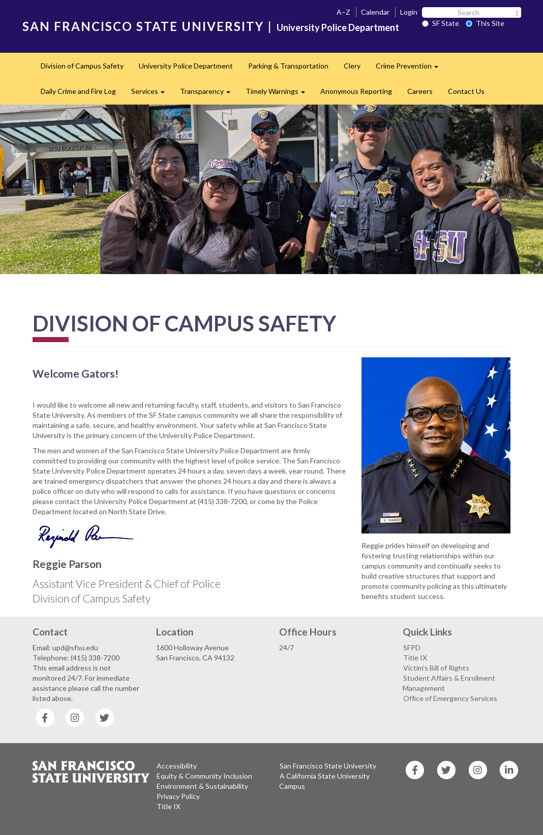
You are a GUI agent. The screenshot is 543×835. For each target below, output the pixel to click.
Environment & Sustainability (202, 786)
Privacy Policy (178, 796)
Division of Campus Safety (82, 65)
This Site (485, 23)
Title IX (415, 657)
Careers (420, 91)
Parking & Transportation (288, 65)
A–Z (343, 12)
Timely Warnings (279, 94)
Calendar (375, 12)
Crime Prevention (411, 68)
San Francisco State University (328, 765)
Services (151, 94)
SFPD (411, 647)
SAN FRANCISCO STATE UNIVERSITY (143, 26)
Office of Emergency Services (450, 698)
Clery (352, 65)
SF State (440, 23)
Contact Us (466, 91)
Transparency (209, 94)
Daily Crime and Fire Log (78, 91)
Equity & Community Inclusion (204, 776)
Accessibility (177, 765)
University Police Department (186, 65)
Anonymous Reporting (356, 91)
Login (408, 12)
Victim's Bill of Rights (436, 667)
